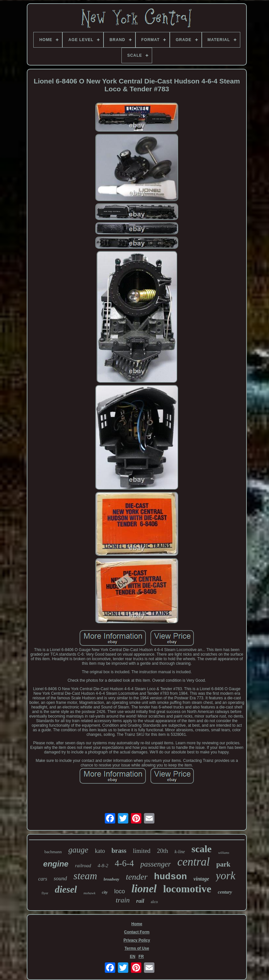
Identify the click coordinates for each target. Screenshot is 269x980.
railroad (83, 865)
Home (136, 924)
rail (140, 901)
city (104, 892)
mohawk (90, 893)
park (223, 864)
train (123, 900)
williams (223, 852)
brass (118, 850)
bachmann (53, 851)
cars (42, 879)
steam (85, 876)
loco (119, 891)
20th (162, 850)
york (225, 875)
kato (100, 851)
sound (60, 878)
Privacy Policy (136, 940)
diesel (66, 889)
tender (136, 877)
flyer (44, 893)
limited (141, 850)
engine (55, 863)
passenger (155, 864)
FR (141, 956)
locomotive (187, 889)
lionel (144, 889)
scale (202, 848)
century (225, 892)
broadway (111, 879)
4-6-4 (124, 863)
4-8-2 (103, 865)
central (193, 861)
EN (132, 956)
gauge (78, 849)
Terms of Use (136, 948)
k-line (180, 851)
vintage (201, 879)
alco (154, 901)
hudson (170, 877)
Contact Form (137, 932)
